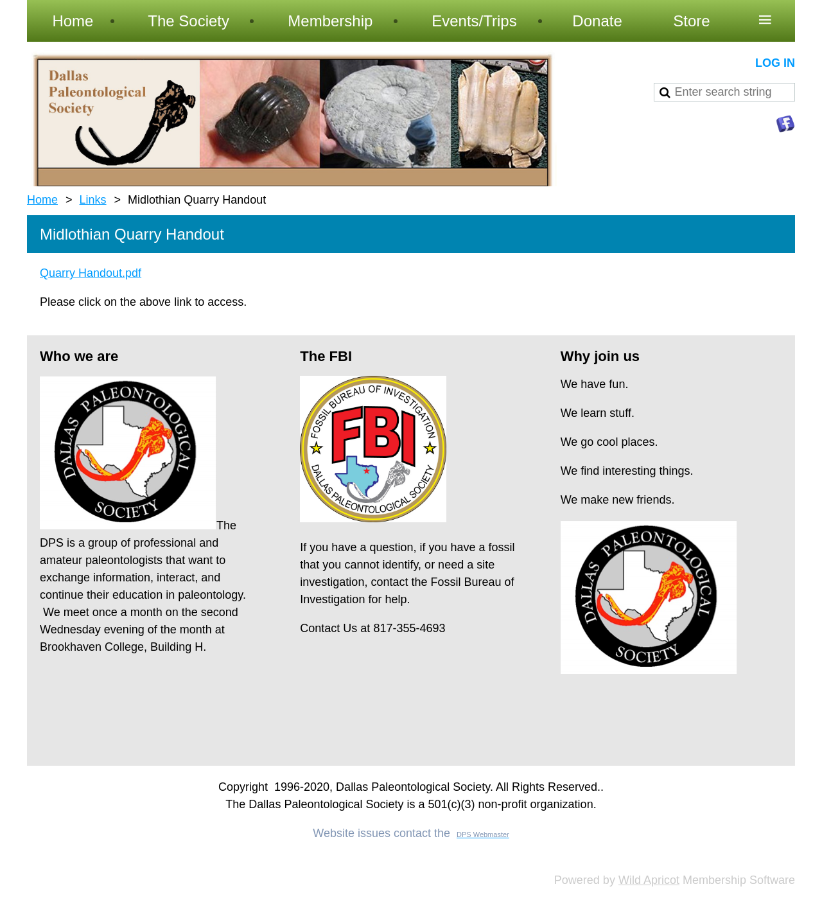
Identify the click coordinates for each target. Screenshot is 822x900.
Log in (775, 63)
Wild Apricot (648, 880)
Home (42, 199)
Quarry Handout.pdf (90, 273)
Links (93, 199)
